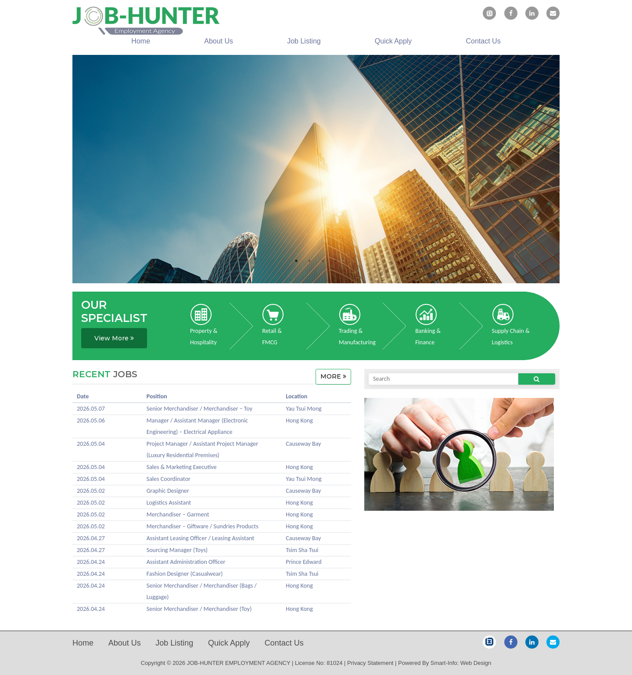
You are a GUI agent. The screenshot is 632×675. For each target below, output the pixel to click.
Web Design (476, 663)
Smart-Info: (445, 663)
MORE (333, 376)
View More (114, 338)
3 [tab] (322, 260)
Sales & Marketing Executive (182, 467)
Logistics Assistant (169, 502)
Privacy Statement (370, 663)
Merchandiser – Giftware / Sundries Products (203, 526)
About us (218, 41)
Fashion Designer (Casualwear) (185, 574)
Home (140, 41)
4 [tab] (335, 260)
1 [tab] (296, 260)
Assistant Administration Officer (186, 562)
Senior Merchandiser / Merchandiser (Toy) (199, 609)
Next (566, 171)
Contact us (483, 41)
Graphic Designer (168, 491)
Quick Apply (393, 41)
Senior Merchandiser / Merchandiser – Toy (199, 408)
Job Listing (304, 41)
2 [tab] (309, 260)
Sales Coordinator (168, 479)
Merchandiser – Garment (178, 514)
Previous (65, 171)
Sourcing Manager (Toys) (177, 550)
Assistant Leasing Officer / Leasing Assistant (200, 538)
